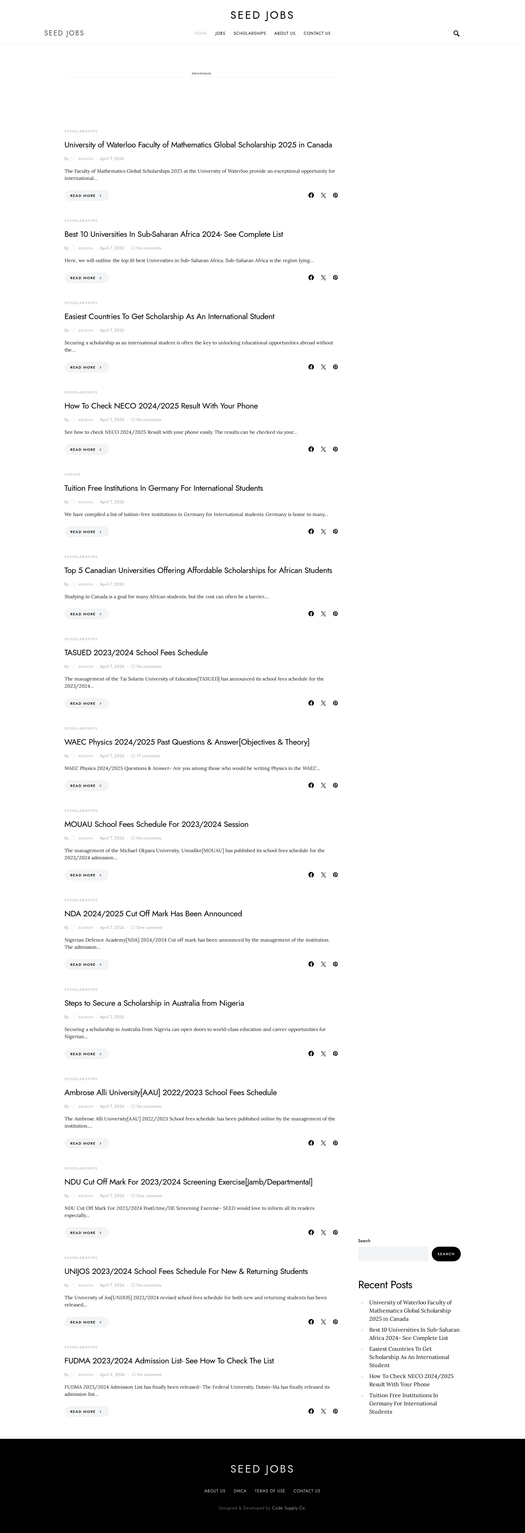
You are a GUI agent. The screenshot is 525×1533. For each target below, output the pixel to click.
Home (200, 33)
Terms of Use (270, 1491)
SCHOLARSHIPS (250, 33)
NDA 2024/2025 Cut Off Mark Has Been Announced (153, 913)
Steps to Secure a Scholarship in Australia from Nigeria (154, 1003)
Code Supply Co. (289, 1508)
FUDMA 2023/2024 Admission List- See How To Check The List (169, 1360)
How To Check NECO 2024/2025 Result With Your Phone (161, 406)
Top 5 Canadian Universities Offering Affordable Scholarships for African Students (198, 570)
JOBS (220, 33)
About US (215, 1491)
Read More (83, 195)
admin (81, 158)
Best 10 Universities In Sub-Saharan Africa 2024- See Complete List (174, 234)
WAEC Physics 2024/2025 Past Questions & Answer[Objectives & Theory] (187, 742)
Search (364, 1241)
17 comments (148, 756)
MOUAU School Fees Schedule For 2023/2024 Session (157, 824)
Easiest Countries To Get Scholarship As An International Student (170, 316)
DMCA (240, 1491)
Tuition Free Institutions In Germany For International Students (164, 488)
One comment (149, 928)
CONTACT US (317, 33)
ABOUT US (284, 33)
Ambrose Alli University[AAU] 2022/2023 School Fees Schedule (171, 1092)
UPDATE (73, 474)
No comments (149, 248)
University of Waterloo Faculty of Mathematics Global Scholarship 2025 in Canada (198, 145)
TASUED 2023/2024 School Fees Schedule (136, 652)
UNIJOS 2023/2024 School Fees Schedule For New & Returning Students (186, 1271)
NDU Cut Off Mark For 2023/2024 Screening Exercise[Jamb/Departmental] (189, 1182)
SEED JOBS (262, 15)
